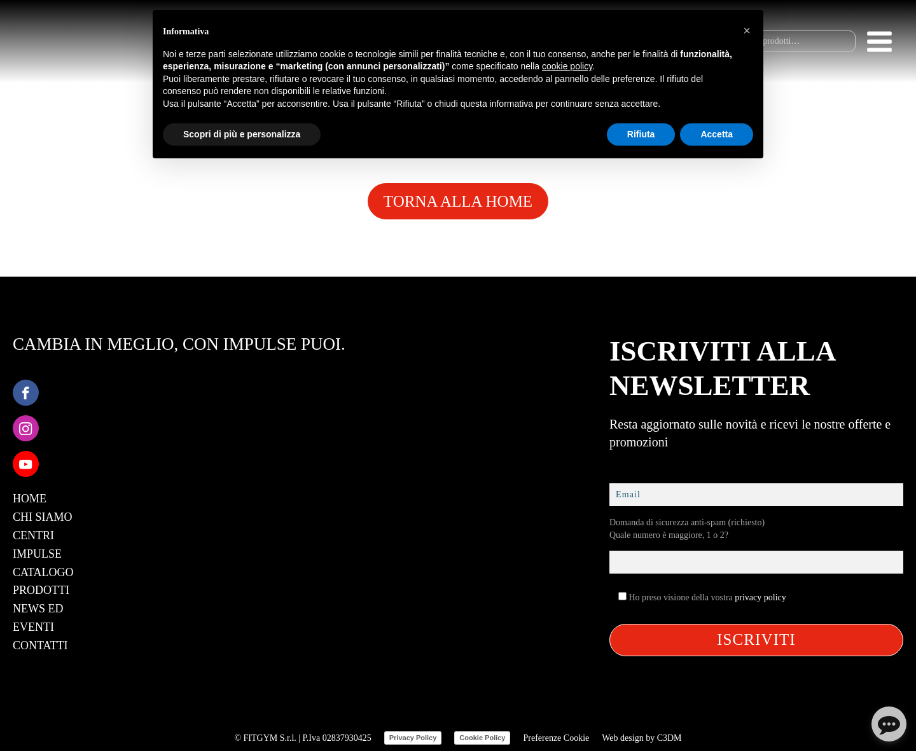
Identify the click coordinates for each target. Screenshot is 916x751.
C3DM (669, 738)
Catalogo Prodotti (43, 581)
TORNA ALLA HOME (458, 201)
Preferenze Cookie (556, 738)
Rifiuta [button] (641, 134)
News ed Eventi (38, 617)
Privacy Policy (413, 737)
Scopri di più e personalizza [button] (241, 134)
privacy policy (760, 597)
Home (29, 498)
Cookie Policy (482, 737)
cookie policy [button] (567, 66)
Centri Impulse (37, 544)
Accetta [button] (716, 134)
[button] (747, 30)
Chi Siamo (43, 517)
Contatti (40, 645)
